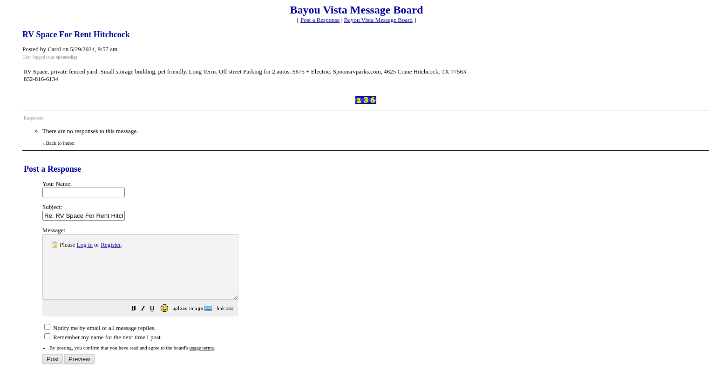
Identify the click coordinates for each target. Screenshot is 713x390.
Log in (85, 244)
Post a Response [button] (320, 19)
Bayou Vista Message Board (378, 19)
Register (111, 244)
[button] (157, 322)
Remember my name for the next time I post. (103, 349)
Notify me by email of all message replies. (100, 340)
